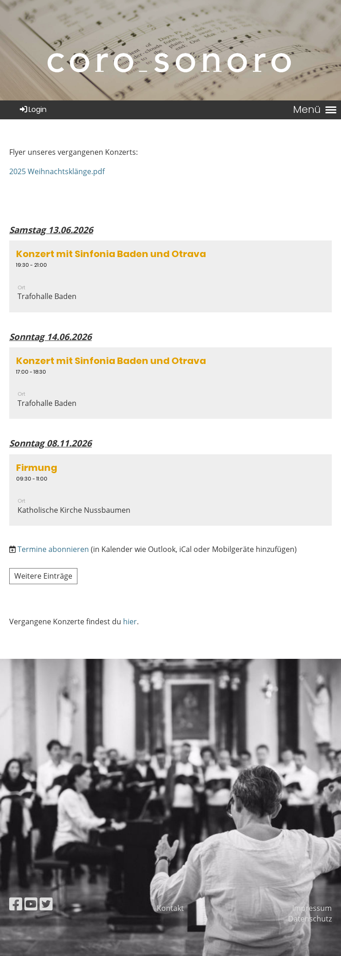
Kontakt (170, 908)
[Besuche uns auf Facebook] (15, 904)
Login (32, 109)
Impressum (312, 908)
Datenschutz (310, 919)
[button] (170, 276)
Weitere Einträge (43, 576)
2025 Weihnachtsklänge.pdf (57, 171)
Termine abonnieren (53, 549)
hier (130, 621)
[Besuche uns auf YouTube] (30, 904)
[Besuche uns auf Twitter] (46, 904)
